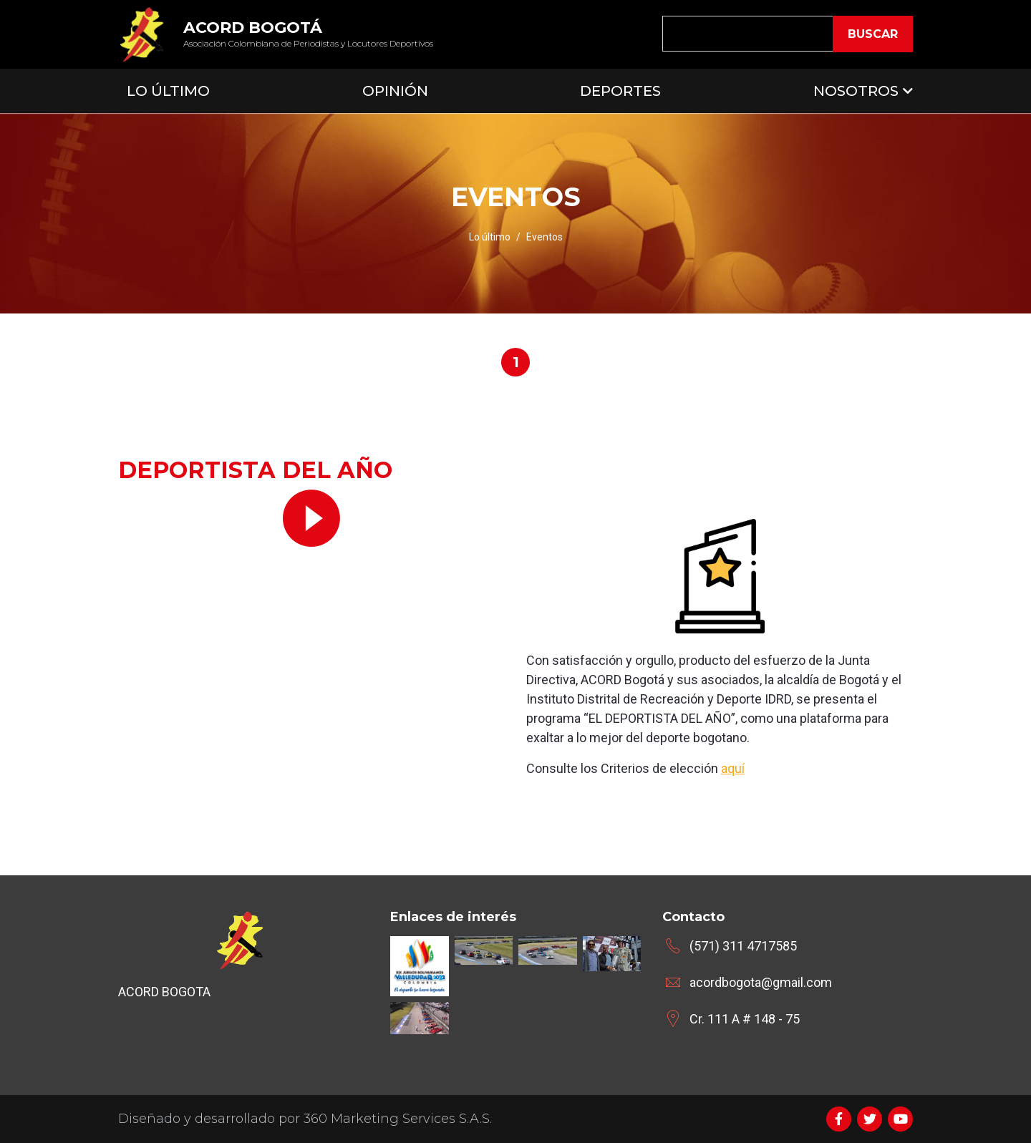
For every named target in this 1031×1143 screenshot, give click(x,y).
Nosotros (856, 90)
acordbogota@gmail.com (760, 982)
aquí (733, 768)
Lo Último (168, 90)
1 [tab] (516, 362)
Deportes (620, 90)
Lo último (489, 237)
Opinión (395, 90)
